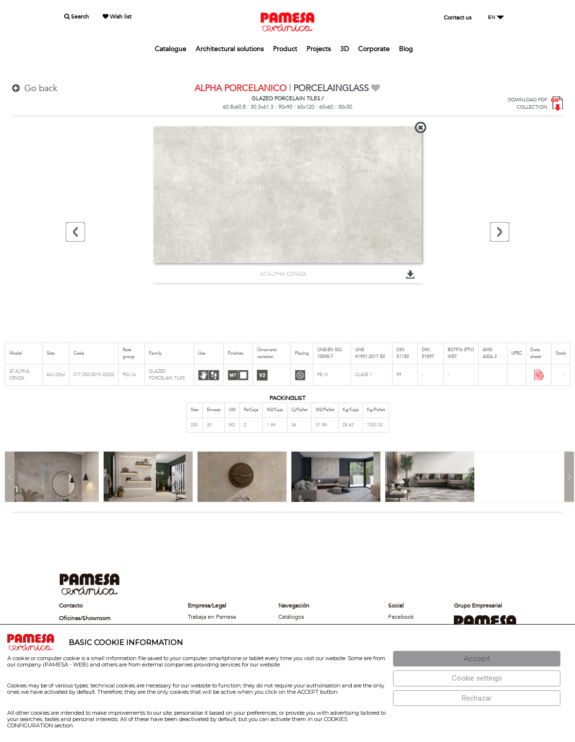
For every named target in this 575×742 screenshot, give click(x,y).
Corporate (374, 49)
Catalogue (170, 49)
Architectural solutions (230, 49)
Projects (318, 49)
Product (285, 49)
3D (344, 49)
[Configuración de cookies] (476, 678)
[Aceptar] (476, 659)
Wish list (117, 16)
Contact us (457, 17)
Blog (406, 49)
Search (76, 16)
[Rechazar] (476, 698)
